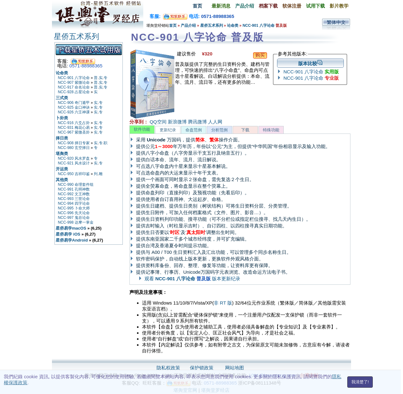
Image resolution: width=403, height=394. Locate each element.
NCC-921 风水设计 (74, 163)
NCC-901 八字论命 (258, 25)
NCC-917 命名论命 (74, 87)
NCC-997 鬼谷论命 (74, 217)
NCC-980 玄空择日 (74, 148)
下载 (245, 130)
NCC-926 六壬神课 (74, 112)
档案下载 (268, 6)
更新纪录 (168, 130)
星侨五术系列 (211, 25)
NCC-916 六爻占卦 (74, 123)
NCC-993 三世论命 (74, 199)
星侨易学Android (72, 240)
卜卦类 (62, 118)
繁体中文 (336, 22)
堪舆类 (62, 153)
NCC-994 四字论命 (74, 203)
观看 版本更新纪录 (192, 278)
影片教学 (339, 6)
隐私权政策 (168, 367)
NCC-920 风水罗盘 (74, 158)
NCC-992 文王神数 (74, 194)
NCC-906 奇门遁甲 (74, 102)
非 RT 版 (223, 302)
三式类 (62, 97)
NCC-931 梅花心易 (74, 127)
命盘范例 (193, 130)
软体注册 (291, 6)
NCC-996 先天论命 (74, 213)
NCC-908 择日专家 (74, 143)
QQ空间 (158, 121)
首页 (197, 6)
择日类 (62, 138)
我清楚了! (360, 382)
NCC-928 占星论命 (74, 92)
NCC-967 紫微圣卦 (74, 132)
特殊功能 (271, 130)
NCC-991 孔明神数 (74, 189)
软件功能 (142, 129)
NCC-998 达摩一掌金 (76, 222)
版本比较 (310, 63)
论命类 (232, 25)
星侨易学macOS (71, 228)
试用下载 (315, 6)
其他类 (62, 179)
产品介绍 (244, 6)
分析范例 (219, 130)
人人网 (215, 121)
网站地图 (234, 367)
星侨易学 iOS (68, 234)
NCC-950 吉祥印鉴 (74, 174)
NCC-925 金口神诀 (74, 107)
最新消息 (221, 6)
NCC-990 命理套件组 (76, 184)
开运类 (62, 169)
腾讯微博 (197, 121)
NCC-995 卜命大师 (74, 208)
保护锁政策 (201, 367)
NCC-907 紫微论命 (74, 82)
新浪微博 (177, 121)
